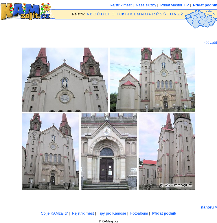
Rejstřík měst (121, 5)
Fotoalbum (139, 213)
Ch (121, 14)
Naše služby (146, 5)
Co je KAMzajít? (54, 213)
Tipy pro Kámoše (112, 213)
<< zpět (211, 42)
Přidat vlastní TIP (174, 5)
